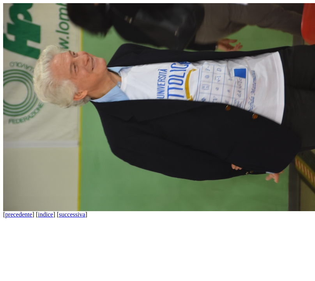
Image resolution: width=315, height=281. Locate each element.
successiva (72, 214)
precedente (18, 214)
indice (45, 214)
